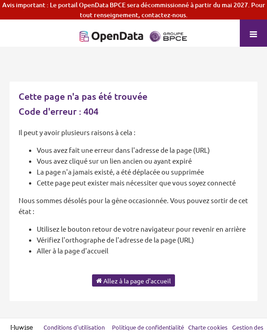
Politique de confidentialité (148, 327)
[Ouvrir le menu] (253, 33)
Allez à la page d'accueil (133, 280)
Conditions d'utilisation (75, 327)
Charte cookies (208, 327)
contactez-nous (163, 14)
